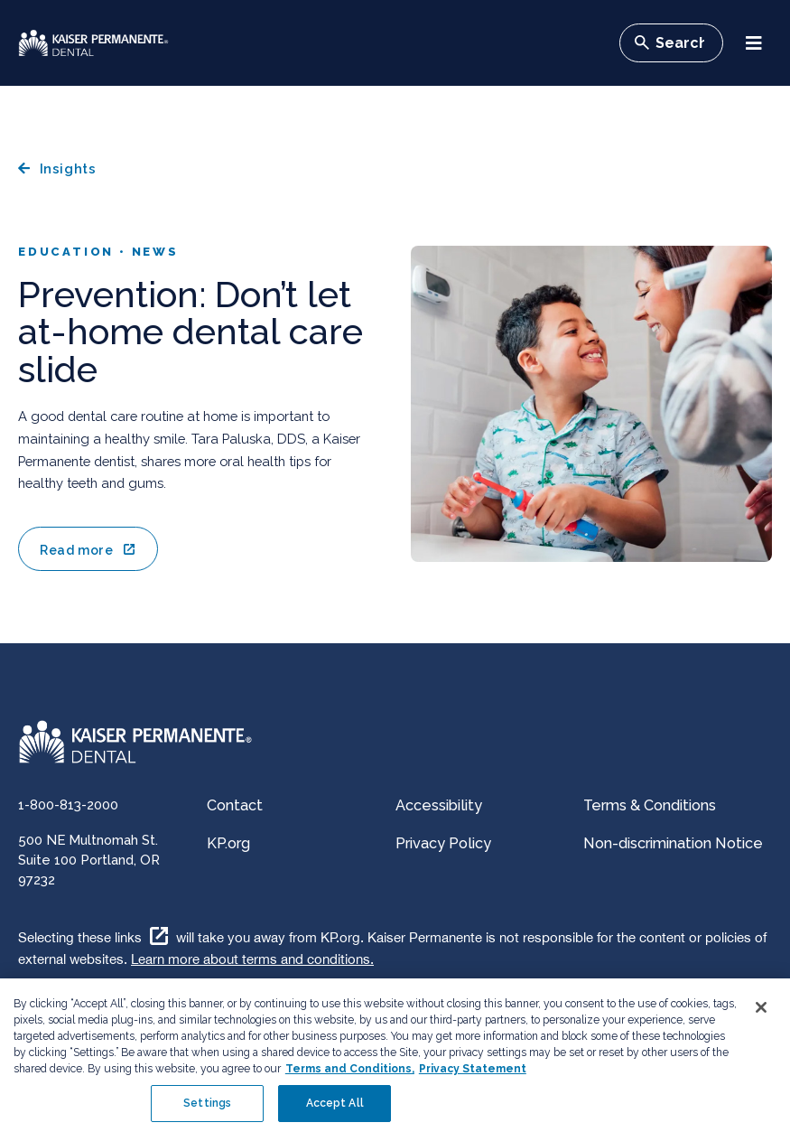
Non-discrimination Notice (673, 843)
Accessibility (438, 805)
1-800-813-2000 (68, 804)
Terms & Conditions (649, 805)
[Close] (761, 1014)
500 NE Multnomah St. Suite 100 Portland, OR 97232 (89, 859)
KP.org (228, 843)
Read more (76, 550)
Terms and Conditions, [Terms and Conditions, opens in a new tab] (349, 1075)
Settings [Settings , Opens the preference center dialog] (207, 1109)
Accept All (335, 1109)
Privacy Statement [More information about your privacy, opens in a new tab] (472, 1075)
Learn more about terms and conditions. (252, 959)
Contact (235, 805)
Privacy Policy (443, 843)
